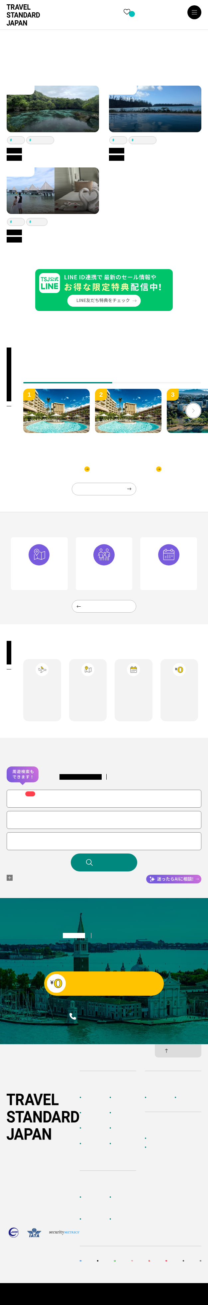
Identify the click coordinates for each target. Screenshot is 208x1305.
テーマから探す (95, 1131)
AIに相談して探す (95, 1115)
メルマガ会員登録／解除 (125, 1225)
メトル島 (38, 222)
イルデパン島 (42, 140)
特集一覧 (122, 1128)
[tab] (156, 378)
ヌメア (18, 140)
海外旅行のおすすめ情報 (95, 1149)
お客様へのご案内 (95, 1200)
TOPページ (94, 1097)
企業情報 (157, 1097)
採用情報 (187, 1097)
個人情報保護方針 (185, 1291)
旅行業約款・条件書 (183, 1296)
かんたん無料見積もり (169, 1138)
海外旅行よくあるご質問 (125, 1203)
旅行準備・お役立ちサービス (95, 1225)
